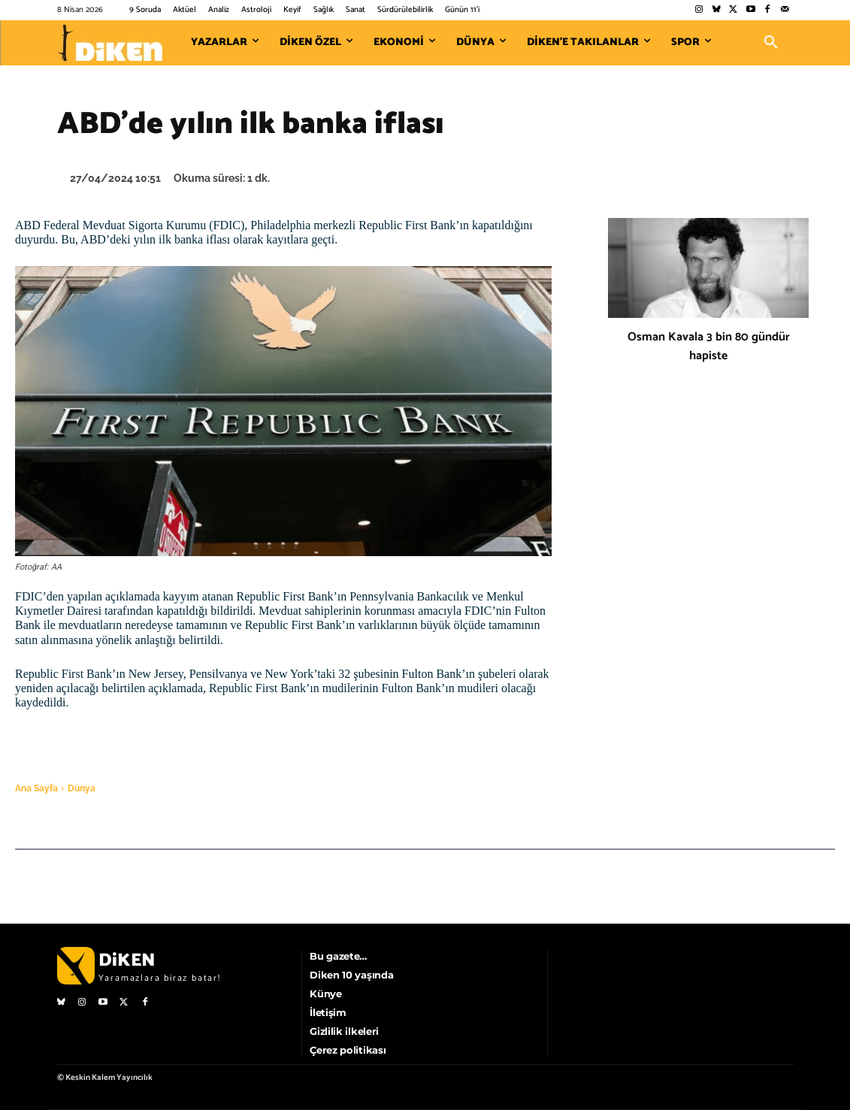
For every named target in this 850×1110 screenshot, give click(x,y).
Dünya (81, 788)
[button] (771, 42)
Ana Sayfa (36, 788)
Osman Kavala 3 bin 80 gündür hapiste (709, 346)
